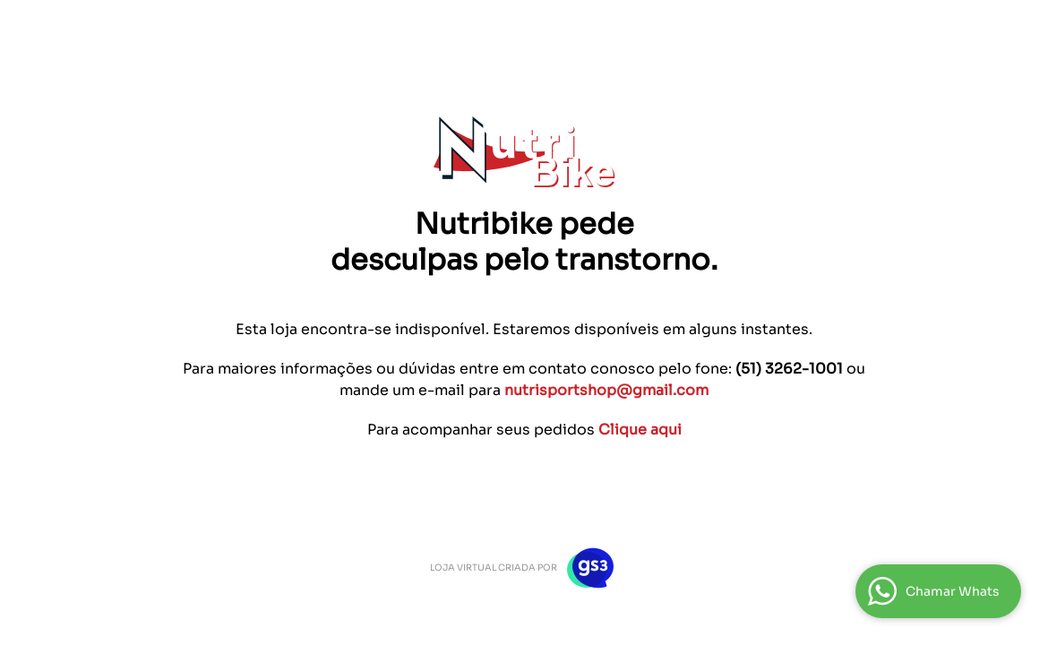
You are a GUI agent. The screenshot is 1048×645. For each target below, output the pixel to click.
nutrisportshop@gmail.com (606, 390)
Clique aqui (640, 429)
